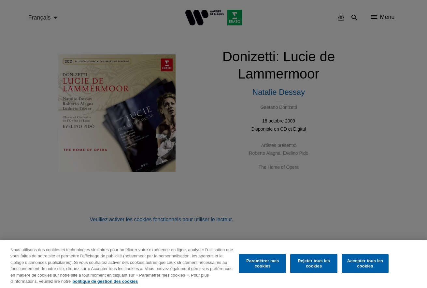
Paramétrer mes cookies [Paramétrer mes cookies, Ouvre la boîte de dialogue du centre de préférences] (262, 263)
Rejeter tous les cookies (314, 263)
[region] (213, 264)
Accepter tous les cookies (365, 263)
